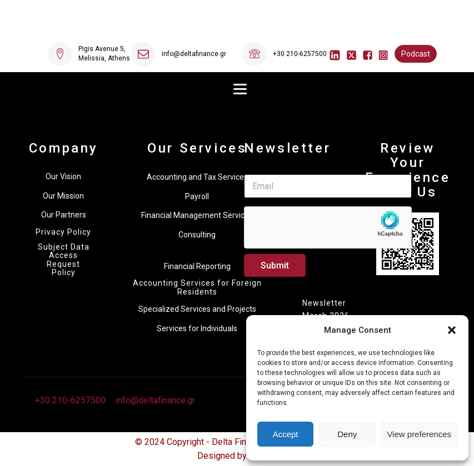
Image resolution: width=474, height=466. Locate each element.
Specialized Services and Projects (197, 309)
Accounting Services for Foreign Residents (197, 287)
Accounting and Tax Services (197, 177)
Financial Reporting (197, 266)
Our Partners (63, 214)
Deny (347, 434)
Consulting (197, 234)
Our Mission (63, 195)
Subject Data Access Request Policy (63, 260)
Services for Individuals (197, 328)
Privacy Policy (63, 232)
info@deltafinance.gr (194, 54)
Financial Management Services (197, 215)
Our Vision (63, 176)
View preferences (419, 434)
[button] (451, 330)
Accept (285, 434)
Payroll (197, 196)
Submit (275, 265)
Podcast (415, 53)
